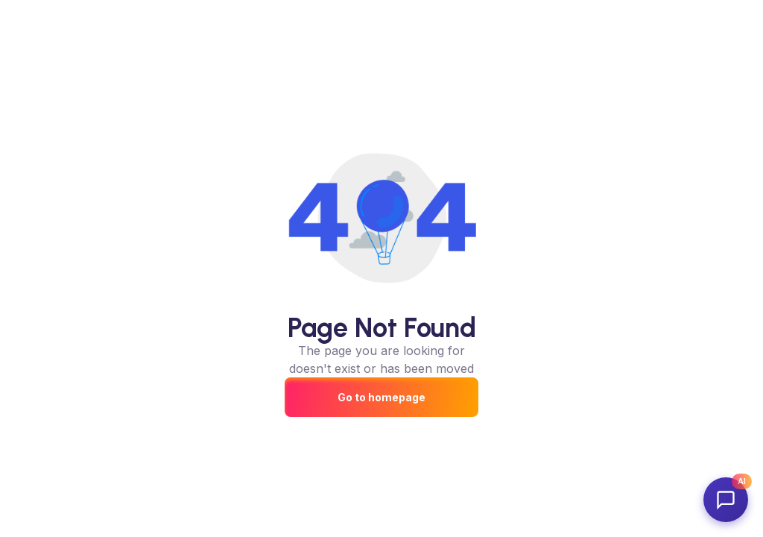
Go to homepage (381, 397)
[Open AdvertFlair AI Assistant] (725, 499)
